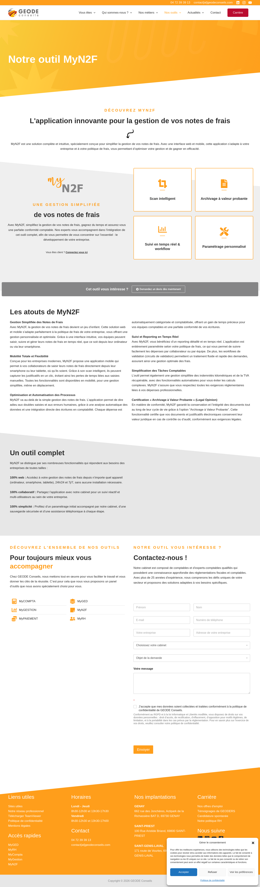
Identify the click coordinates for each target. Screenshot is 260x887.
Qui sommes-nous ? (120, 13)
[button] (253, 842)
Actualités (197, 13)
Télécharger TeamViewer (24, 816)
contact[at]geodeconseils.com (90, 845)
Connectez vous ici (77, 252)
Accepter (184, 871)
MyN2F (13, 864)
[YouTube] (250, 2)
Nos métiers (150, 13)
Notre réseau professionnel (26, 811)
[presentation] (159, 742)
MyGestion (15, 859)
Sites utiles (15, 806)
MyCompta (15, 854)
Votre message (143, 668)
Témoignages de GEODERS (216, 811)
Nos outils (174, 13)
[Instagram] (244, 2)
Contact (216, 12)
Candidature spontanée (213, 816)
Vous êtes (91, 13)
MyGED (13, 845)
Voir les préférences (241, 871)
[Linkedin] (238, 2)
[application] (97, 13)
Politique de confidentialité (212, 880)
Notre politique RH (210, 821)
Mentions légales (19, 825)
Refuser (212, 871)
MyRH (12, 849)
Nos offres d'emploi (210, 806)
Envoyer (143, 749)
